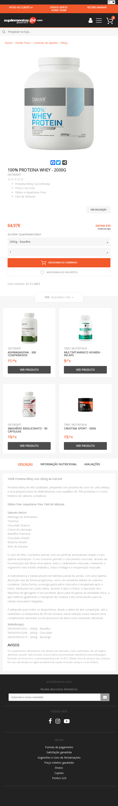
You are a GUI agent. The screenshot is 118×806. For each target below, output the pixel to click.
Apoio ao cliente (21, 7)
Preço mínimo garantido (59, 762)
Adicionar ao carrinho (59, 263)
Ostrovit (14, 174)
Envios (59, 767)
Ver (59, 297)
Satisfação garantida (59, 752)
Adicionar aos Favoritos (59, 272)
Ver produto (29, 369)
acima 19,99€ (59, 9)
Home (8, 43)
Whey (64, 43)
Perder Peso (22, 43)
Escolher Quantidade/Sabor (24, 234)
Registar (104, 697)
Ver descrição (98, 209)
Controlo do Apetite (45, 43)
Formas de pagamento (59, 747)
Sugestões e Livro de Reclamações (59, 757)
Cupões (59, 773)
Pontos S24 (59, 778)
